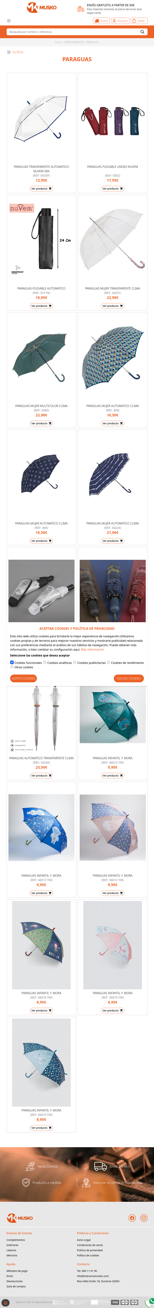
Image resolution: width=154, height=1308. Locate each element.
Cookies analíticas (59, 663)
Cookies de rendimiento (127, 663)
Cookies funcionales (28, 663)
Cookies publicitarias (91, 663)
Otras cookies (24, 667)
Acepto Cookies (23, 678)
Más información (92, 649)
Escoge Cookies (129, 678)
